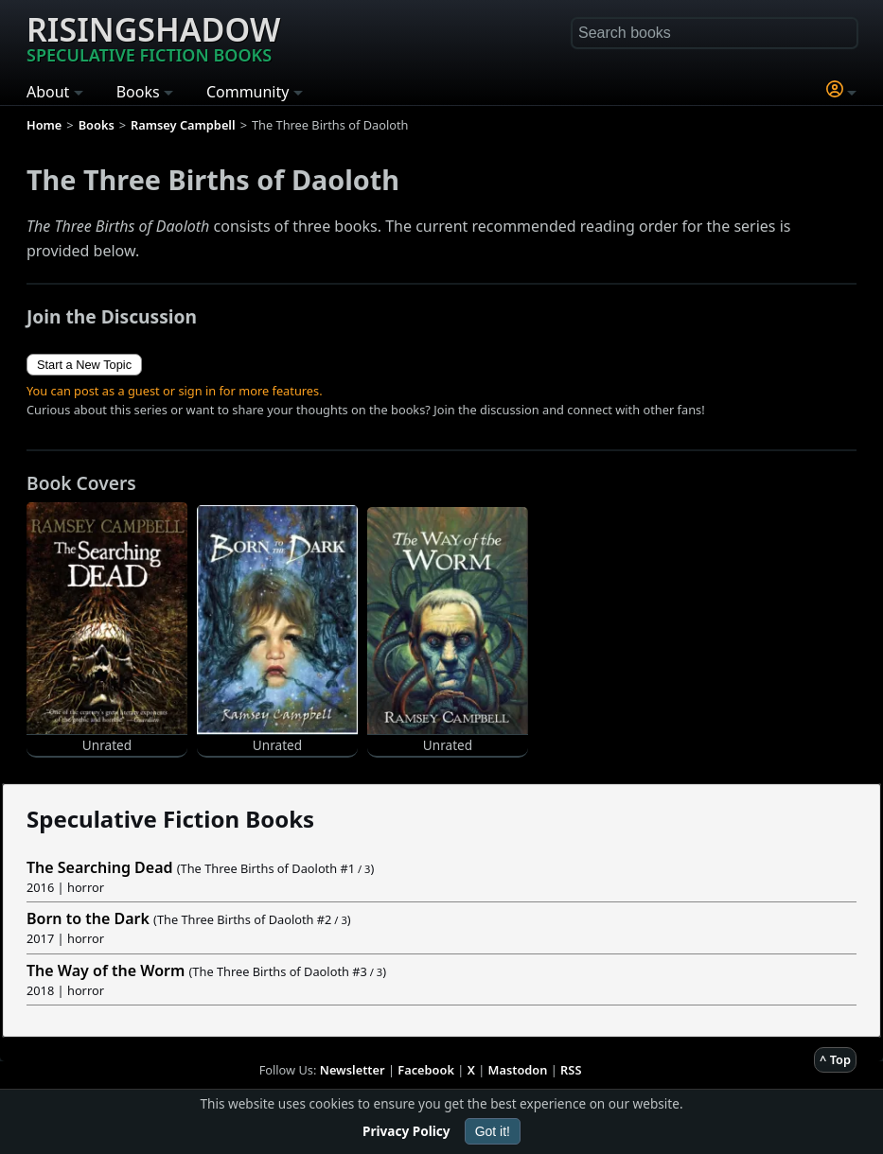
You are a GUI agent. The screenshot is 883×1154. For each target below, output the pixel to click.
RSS (570, 1069)
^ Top (835, 1059)
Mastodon (518, 1069)
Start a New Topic (84, 365)
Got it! (492, 1131)
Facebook (425, 1069)
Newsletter (352, 1069)
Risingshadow (153, 37)
